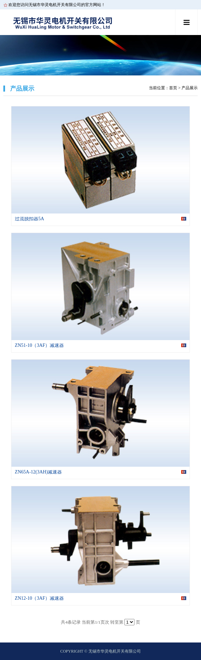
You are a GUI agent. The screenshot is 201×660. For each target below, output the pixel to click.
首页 (173, 88)
